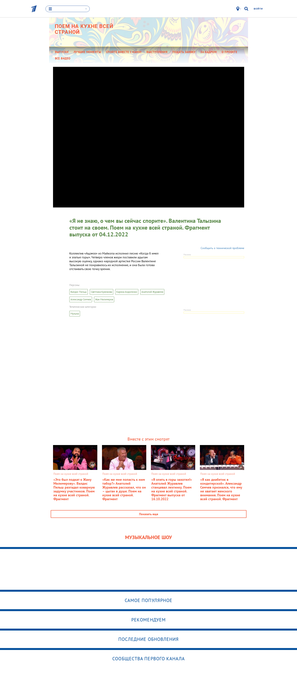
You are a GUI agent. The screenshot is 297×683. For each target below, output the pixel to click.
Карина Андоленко (126, 292)
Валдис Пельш (79, 292)
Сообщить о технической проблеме (222, 248)
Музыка (75, 313)
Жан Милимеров (104, 299)
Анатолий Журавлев (152, 292)
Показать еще (148, 514)
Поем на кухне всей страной (84, 29)
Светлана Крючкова (101, 292)
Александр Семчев (81, 299)
